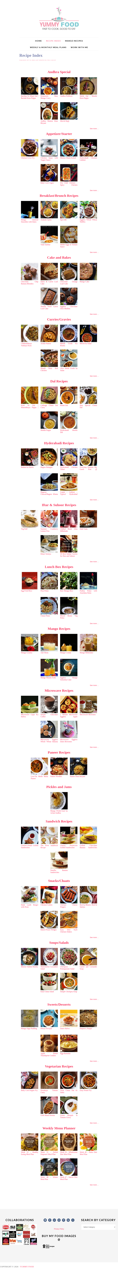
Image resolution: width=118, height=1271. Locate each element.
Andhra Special (58, 72)
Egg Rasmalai (65, 1053)
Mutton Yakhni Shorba (29, 967)
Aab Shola (44, 653)
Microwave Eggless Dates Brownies (68, 741)
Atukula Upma (46, 220)
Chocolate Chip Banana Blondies (29, 283)
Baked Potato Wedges (49, 930)
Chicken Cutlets (46, 905)
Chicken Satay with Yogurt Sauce (49, 159)
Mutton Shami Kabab (68, 158)
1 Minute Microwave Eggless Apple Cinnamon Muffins (68, 717)
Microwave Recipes (59, 690)
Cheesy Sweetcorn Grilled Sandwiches (68, 846)
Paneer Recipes (59, 752)
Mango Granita (26, 653)
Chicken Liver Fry (28, 158)
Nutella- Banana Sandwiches (59, 871)
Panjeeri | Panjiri (86, 1028)
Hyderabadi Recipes (59, 443)
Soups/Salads (59, 942)
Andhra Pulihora (66, 96)
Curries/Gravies (59, 319)
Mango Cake (84, 282)
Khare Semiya (46, 554)
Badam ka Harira (27, 467)
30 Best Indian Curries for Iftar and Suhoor (68, 555)
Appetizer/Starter (59, 134)
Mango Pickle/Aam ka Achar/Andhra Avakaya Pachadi (59, 813)
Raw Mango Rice (66, 591)
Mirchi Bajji (64, 121)
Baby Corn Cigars (47, 183)
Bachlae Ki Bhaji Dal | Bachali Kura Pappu (29, 97)
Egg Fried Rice (26, 591)
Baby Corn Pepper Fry (29, 1090)
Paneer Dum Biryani (77, 776)
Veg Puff (24, 529)
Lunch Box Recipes (59, 567)
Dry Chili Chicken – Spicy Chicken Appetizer (68, 185)
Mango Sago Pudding (29, 1028)
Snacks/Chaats (59, 881)
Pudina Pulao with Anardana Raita (88, 592)
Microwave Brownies (88, 715)
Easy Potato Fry (85, 1090)
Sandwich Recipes (59, 821)
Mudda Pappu (46, 430)
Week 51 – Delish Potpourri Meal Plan (49, 1153)
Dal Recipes (59, 381)
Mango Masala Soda (48, 678)
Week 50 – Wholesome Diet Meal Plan (68, 1153)
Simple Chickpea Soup (68, 992)
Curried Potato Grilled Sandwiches (29, 846)
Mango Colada (65, 653)
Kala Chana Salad (47, 992)
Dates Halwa (65, 1028)
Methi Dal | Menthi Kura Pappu (88, 97)
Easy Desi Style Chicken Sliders (68, 931)
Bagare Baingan (46, 467)
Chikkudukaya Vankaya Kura (26, 344)
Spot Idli (63, 220)
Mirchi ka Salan (85, 343)
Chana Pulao (45, 616)
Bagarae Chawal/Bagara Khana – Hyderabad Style (49, 494)
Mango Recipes (59, 629)
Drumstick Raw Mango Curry (49, 97)
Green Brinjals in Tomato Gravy (68, 1116)
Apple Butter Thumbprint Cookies (49, 1054)
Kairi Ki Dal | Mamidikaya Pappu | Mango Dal (29, 407)
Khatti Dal (64, 405)
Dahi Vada (83, 529)
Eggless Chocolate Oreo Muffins (68, 307)
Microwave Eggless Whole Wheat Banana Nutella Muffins (49, 742)
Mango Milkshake (86, 653)
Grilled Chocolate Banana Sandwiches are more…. (88, 847)
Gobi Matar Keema (48, 1115)
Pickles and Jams (59, 787)
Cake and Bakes (59, 257)
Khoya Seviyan (46, 1028)
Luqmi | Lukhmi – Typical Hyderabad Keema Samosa (68, 494)
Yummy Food (59, 18)
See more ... (94, 129)
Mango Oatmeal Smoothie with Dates (29, 221)
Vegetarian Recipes (59, 1066)
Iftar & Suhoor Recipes (59, 505)
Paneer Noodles (56, 776)
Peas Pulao (45, 591)
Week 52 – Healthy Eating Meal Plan (29, 1153)
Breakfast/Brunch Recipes (59, 195)
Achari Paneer (46, 343)
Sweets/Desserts (59, 1004)
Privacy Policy (59, 1229)
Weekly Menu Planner (59, 1128)
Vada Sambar (45, 245)
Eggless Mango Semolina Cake (68, 679)
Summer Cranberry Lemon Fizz (49, 530)
